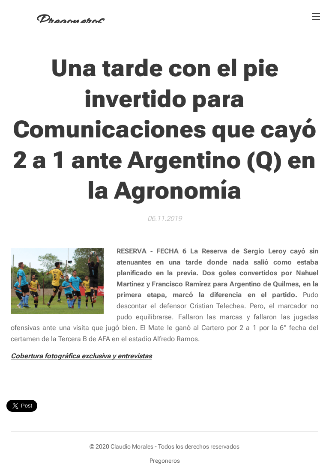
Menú (316, 16)
